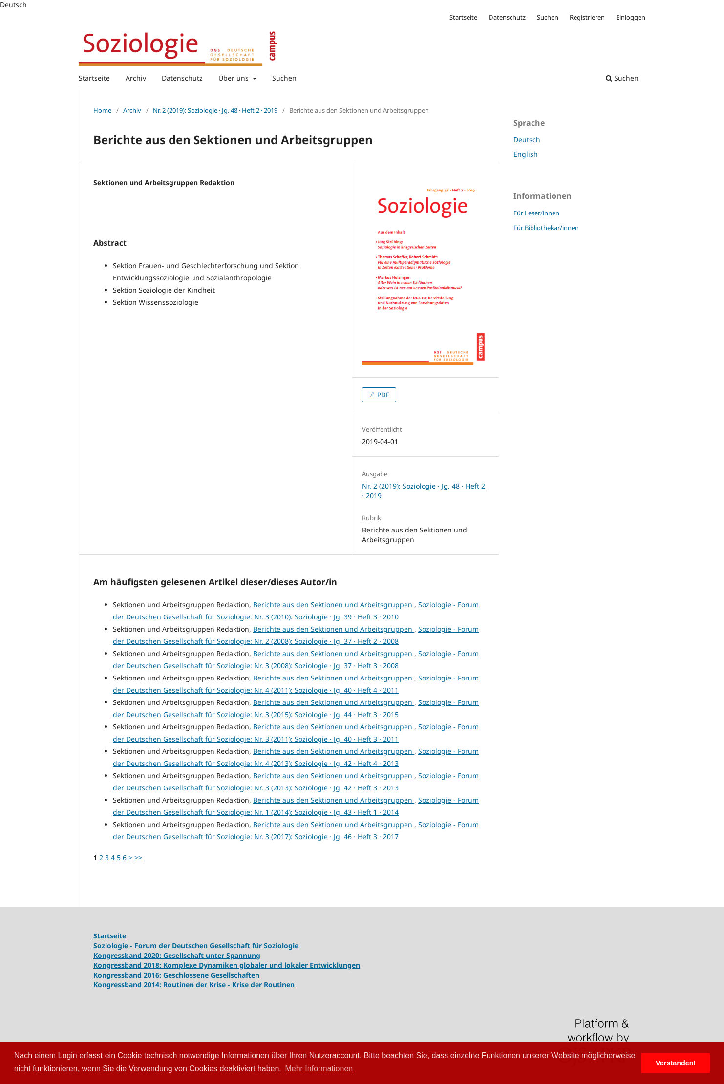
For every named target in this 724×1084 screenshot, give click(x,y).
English (525, 154)
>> (138, 857)
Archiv (136, 78)
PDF (382, 394)
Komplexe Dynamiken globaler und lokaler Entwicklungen (261, 965)
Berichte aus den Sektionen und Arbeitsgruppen (333, 604)
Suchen (284, 78)
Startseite (94, 78)
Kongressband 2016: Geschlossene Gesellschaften (176, 974)
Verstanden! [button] (676, 1063)
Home (102, 110)
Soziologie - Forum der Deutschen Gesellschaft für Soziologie (195, 945)
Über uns (234, 78)
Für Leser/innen (536, 213)
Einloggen (630, 17)
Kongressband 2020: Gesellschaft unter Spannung (176, 955)
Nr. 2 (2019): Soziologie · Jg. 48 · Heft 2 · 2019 (215, 110)
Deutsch (526, 139)
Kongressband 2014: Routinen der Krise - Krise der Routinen (194, 984)
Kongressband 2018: (128, 965)
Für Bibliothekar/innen (546, 227)
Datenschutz (182, 78)
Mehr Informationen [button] (319, 1068)
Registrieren (587, 17)
